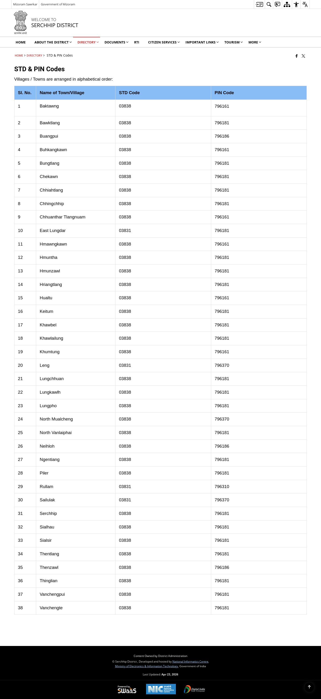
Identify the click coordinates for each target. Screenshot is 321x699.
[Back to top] (309, 687)
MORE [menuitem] (254, 42)
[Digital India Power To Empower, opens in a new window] (194, 690)
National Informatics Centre (190, 661)
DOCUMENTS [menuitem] (117, 42)
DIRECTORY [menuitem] (88, 42)
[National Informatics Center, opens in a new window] (161, 689)
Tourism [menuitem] (233, 42)
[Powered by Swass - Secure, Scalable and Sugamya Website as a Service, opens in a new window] (127, 690)
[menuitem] (259, 4)
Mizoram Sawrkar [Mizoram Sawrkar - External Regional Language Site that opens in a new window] (25, 4)
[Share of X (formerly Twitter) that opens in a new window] (303, 56)
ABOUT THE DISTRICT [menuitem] (53, 42)
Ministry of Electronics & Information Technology (146, 666)
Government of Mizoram (58, 4)
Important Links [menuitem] (202, 42)
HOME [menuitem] (21, 42)
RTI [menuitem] (136, 42)
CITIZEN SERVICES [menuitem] (164, 42)
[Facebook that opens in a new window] (297, 56)
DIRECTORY (34, 55)
